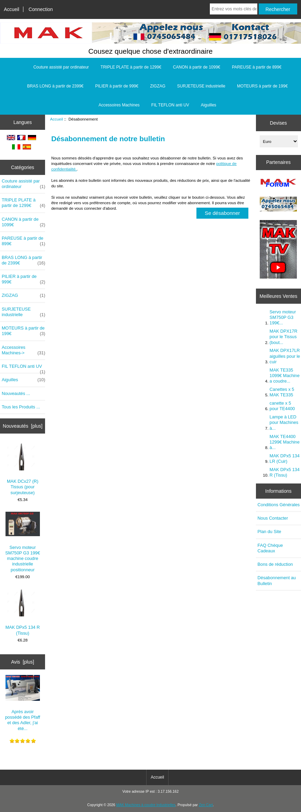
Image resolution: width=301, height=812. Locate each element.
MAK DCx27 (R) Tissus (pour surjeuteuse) (22, 469)
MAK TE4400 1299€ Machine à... (285, 442)
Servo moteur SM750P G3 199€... (283, 317)
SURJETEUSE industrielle (201, 86)
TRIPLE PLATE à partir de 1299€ (130, 67)
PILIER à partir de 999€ (116, 86)
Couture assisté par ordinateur (61, 67)
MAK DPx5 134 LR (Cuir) (285, 458)
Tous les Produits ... (21, 406)
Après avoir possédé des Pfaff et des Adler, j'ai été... (22, 703)
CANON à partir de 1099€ (196, 67)
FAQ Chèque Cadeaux (270, 548)
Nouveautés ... (16, 393)
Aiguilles (208, 105)
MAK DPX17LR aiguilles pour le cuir (285, 356)
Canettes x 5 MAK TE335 (282, 392)
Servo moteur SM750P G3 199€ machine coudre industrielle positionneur (22, 542)
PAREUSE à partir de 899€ (256, 67)
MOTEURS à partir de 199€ (262, 86)
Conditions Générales (279, 504)
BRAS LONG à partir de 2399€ (55, 86)
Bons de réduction (275, 564)
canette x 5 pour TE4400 (282, 405)
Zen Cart (206, 805)
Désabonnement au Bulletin (277, 580)
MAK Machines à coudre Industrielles (145, 805)
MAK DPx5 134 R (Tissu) (23, 612)
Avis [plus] (22, 662)
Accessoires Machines (118, 105)
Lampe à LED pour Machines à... (284, 422)
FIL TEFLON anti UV (170, 105)
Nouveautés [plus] (22, 426)
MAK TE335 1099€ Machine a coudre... (285, 375)
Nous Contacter (273, 518)
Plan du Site (269, 531)
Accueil (11, 9)
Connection (41, 9)
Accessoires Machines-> (23, 350)
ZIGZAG (157, 86)
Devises (278, 123)
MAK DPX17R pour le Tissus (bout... (284, 337)
